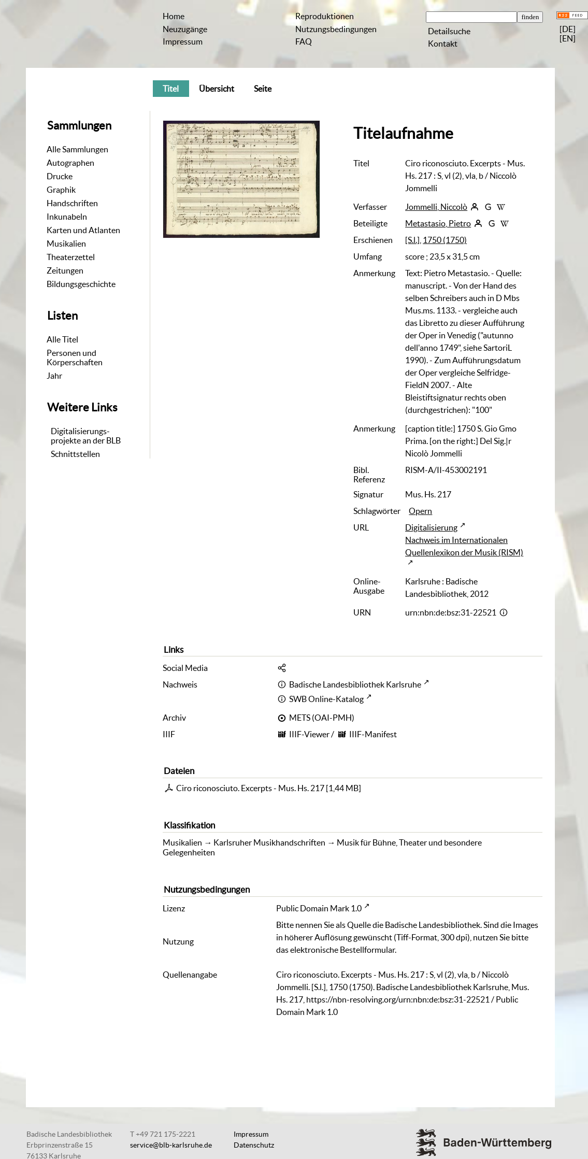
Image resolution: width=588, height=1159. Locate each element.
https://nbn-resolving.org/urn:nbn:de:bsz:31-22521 (398, 999)
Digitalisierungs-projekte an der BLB (86, 435)
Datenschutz (254, 1145)
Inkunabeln (67, 216)
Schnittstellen (75, 454)
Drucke (60, 176)
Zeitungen (65, 270)
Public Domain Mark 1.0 (319, 908)
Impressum (183, 41)
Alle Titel (62, 339)
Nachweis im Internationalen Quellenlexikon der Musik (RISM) (464, 546)
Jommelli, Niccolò (436, 206)
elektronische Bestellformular (342, 949)
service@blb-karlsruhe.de (171, 1145)
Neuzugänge (185, 29)
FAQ (303, 41)
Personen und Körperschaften (75, 357)
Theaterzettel (71, 257)
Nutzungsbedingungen (336, 29)
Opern (420, 511)
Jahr (54, 375)
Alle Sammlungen (77, 149)
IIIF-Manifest (373, 734)
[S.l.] (412, 240)
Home (173, 16)
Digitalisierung (431, 527)
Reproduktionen (324, 16)
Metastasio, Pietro (438, 223)
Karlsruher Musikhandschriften (269, 842)
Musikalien (66, 243)
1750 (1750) (445, 240)
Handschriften (72, 203)
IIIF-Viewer (309, 734)
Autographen (70, 162)
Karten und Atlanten (83, 230)
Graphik (61, 189)
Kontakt (442, 43)
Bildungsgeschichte (81, 284)
